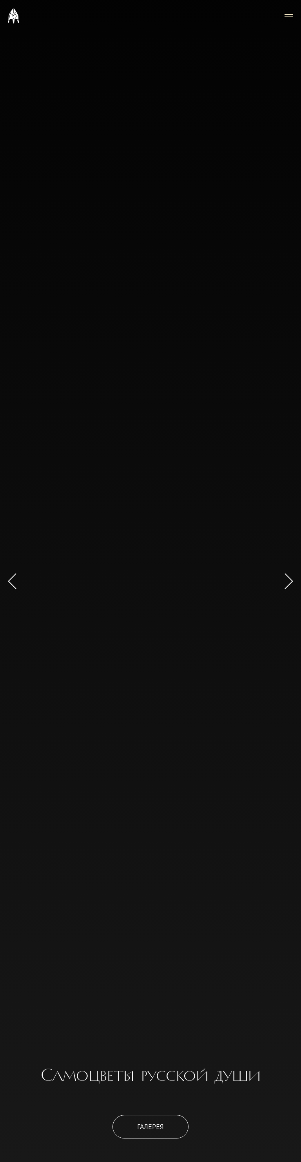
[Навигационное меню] (289, 15)
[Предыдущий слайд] (12, 581)
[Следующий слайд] (289, 581)
